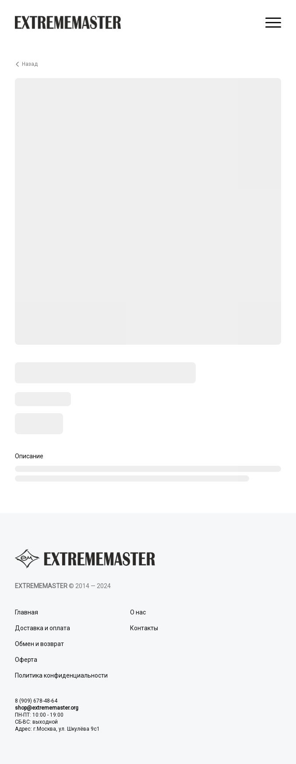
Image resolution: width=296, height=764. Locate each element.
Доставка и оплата (42, 628)
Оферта (26, 659)
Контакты (144, 628)
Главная (26, 612)
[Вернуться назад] (148, 64)
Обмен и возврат (39, 643)
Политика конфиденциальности (61, 675)
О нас (138, 612)
